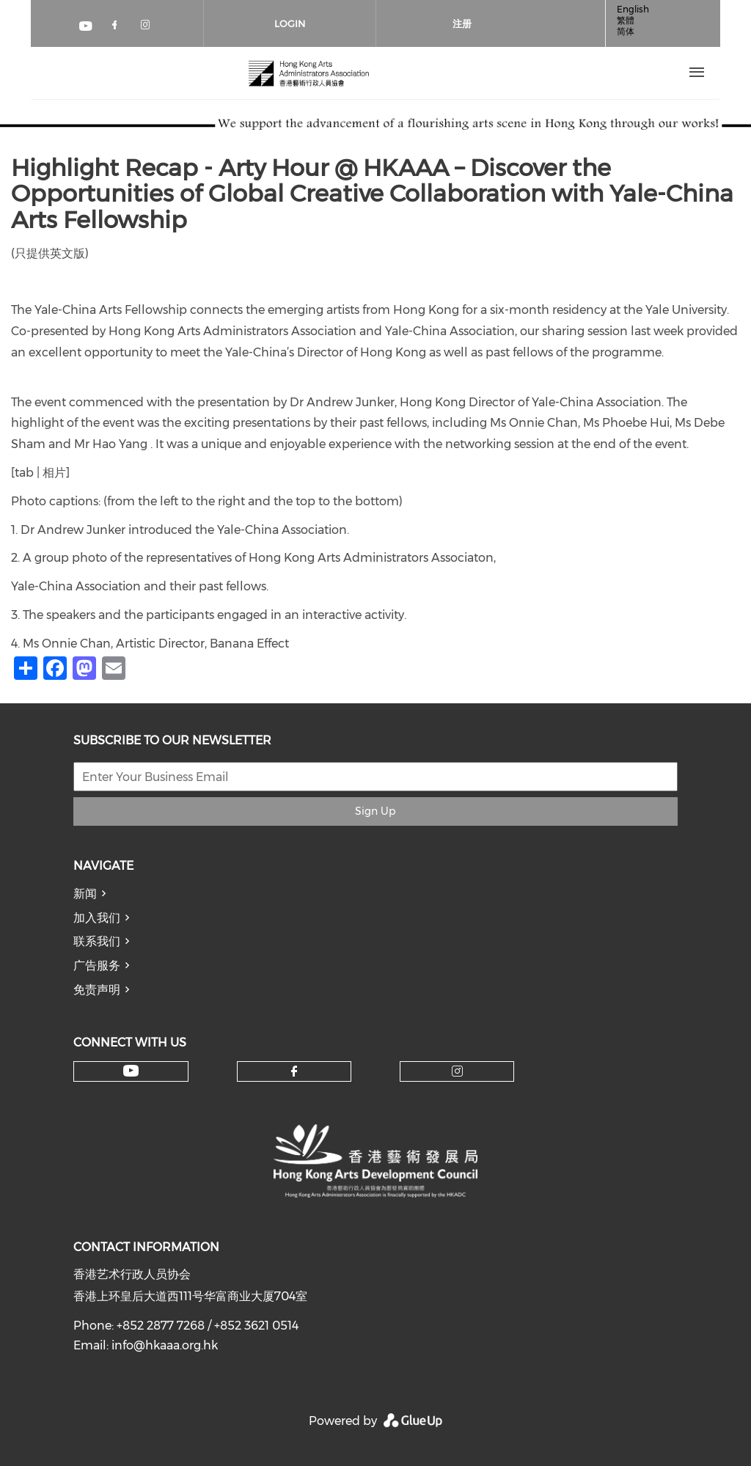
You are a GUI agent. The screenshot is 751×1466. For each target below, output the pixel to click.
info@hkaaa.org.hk (164, 1345)
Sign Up (375, 811)
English (633, 9)
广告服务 (96, 965)
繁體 (625, 20)
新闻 (85, 894)
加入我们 (96, 918)
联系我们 (96, 941)
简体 (625, 31)
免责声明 (96, 990)
